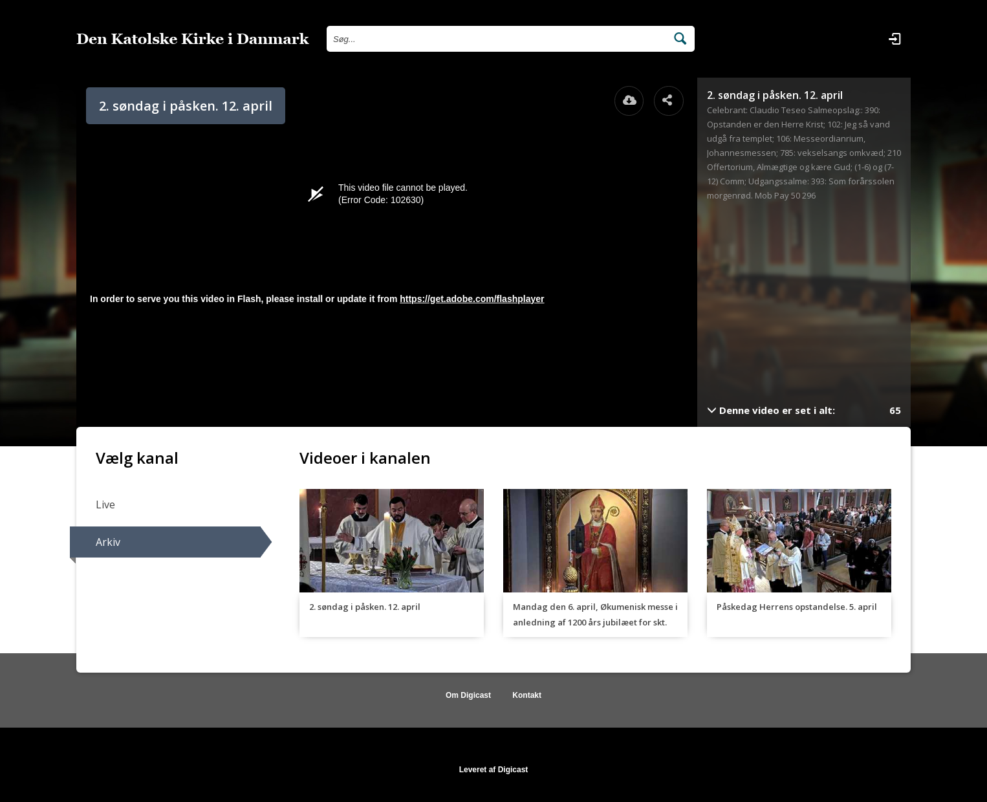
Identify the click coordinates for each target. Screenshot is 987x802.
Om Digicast (468, 695)
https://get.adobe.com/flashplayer (472, 299)
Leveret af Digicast (493, 769)
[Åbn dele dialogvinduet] (669, 101)
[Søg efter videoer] (496, 39)
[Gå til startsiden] (192, 38)
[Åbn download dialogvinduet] (629, 101)
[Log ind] (894, 39)
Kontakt (526, 695)
